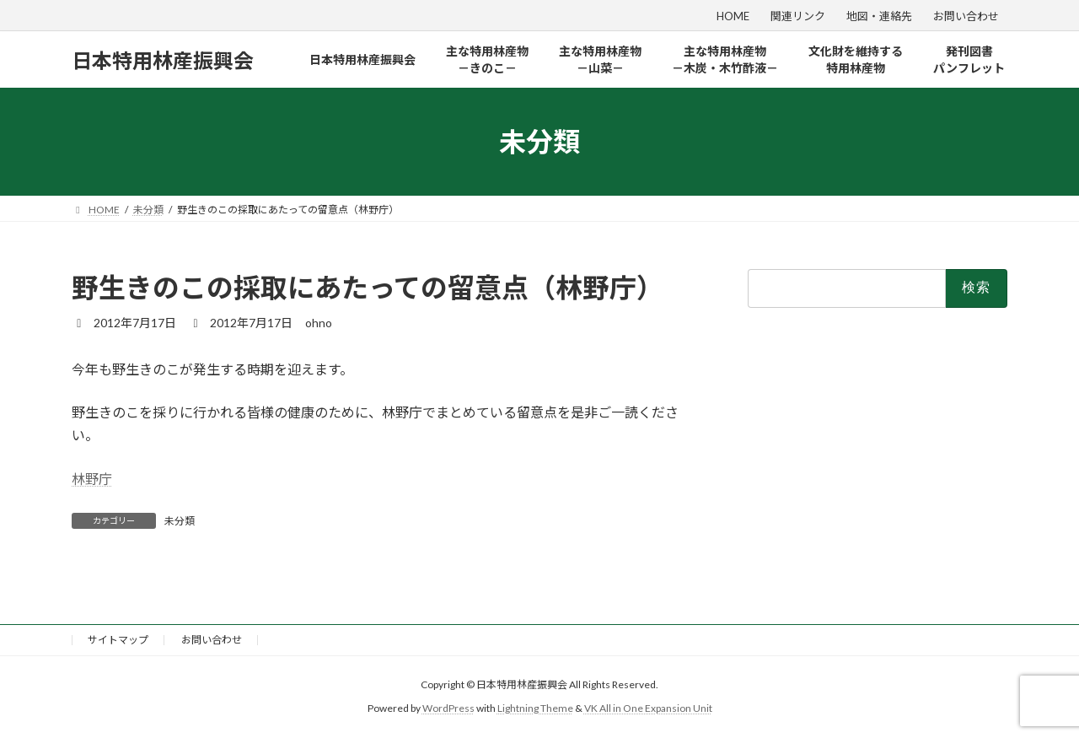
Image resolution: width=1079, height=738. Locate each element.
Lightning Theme (535, 708)
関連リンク (797, 16)
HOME (733, 16)
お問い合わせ (966, 16)
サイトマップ (118, 639)
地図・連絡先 (879, 16)
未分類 (179, 520)
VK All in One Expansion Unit (648, 708)
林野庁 (92, 479)
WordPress (448, 708)
